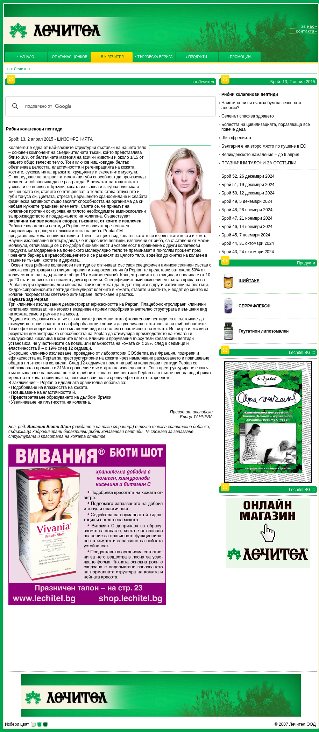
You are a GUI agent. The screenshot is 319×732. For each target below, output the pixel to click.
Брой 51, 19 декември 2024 (248, 184)
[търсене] (109, 106)
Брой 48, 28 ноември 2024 (246, 209)
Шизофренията (236, 137)
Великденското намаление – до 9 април (260, 154)
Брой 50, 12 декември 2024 (248, 193)
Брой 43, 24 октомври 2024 (247, 251)
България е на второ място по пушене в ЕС (263, 146)
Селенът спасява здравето (247, 116)
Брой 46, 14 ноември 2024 (246, 226)
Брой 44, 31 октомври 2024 (247, 243)
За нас (307, 26)
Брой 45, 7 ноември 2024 (245, 235)
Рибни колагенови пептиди (249, 94)
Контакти (305, 31)
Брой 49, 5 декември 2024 (246, 201)
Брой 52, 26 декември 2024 (248, 176)
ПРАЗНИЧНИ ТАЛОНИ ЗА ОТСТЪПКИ (258, 163)
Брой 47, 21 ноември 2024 (246, 218)
